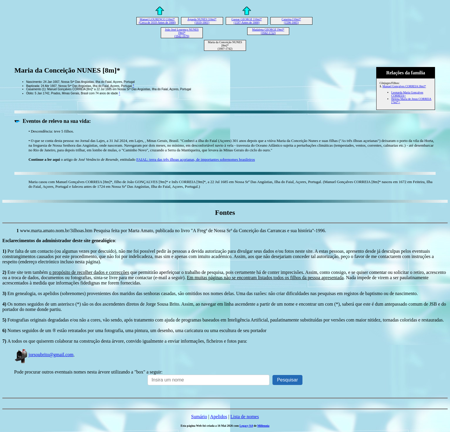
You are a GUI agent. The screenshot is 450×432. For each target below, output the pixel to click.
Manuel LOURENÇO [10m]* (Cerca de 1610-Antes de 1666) (157, 21)
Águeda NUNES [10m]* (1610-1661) (202, 21)
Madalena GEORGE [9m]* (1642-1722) (268, 31)
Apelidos (218, 416)
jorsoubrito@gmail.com (43, 354)
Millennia (263, 425)
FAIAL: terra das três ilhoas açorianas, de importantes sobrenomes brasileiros (195, 159)
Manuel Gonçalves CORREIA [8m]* (404, 86)
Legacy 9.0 (246, 425)
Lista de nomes (244, 416)
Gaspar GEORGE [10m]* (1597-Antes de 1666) (246, 21)
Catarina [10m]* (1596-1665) (291, 21)
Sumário (199, 416)
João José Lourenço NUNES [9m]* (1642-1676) (182, 33)
